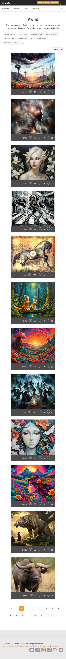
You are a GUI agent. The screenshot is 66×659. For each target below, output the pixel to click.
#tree (24, 34)
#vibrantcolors (26, 38)
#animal (10, 34)
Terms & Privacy (9, 646)
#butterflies (11, 43)
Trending (5, 8)
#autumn (51, 34)
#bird (42, 38)
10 (23, 616)
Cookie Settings (25, 646)
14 (41, 616)
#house (10, 38)
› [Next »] (51, 616)
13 (35, 616)
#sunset (37, 34)
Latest (17, 8)
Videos (36, 8)
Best (26, 8)
